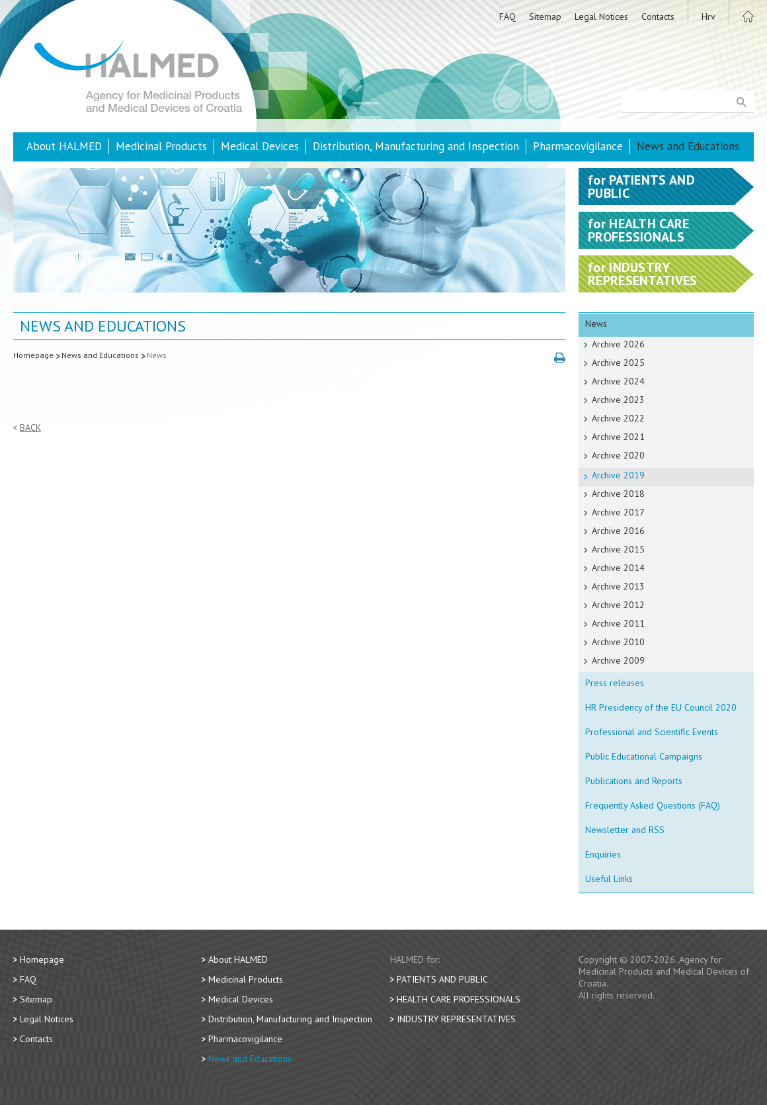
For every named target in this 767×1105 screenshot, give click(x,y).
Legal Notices (601, 16)
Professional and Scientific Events (651, 732)
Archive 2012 (618, 605)
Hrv (708, 16)
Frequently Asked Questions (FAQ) (652, 805)
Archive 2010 (618, 642)
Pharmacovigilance (578, 146)
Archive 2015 (618, 549)
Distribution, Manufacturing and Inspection (416, 146)
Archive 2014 (618, 568)
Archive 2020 (618, 455)
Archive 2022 (618, 418)
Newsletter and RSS (625, 830)
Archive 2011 (618, 623)
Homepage (33, 355)
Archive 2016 (618, 531)
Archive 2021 (618, 437)
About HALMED (64, 146)
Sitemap (545, 16)
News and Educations (688, 146)
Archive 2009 (618, 660)
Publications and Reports (633, 781)
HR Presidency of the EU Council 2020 (661, 707)
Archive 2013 (618, 586)
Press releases (614, 683)
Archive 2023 (618, 400)
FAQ (507, 16)
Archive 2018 (618, 494)
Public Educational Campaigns (643, 756)
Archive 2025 (618, 363)
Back (30, 427)
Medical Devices (260, 146)
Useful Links (609, 879)
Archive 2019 (618, 475)
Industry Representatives (456, 1019)
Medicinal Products (161, 146)
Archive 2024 (618, 381)
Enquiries (603, 854)
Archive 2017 (618, 512)
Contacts (657, 16)
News (157, 355)
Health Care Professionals (458, 999)
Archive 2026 (618, 344)
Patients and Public (442, 979)
